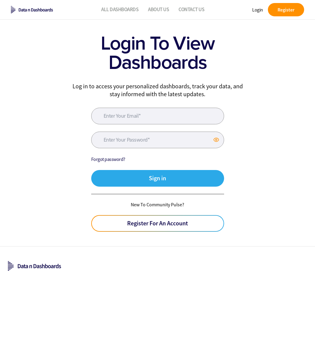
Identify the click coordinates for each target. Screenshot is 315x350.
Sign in (157, 178)
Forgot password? (108, 159)
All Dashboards (119, 9)
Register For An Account (157, 223)
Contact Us (191, 9)
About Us (158, 9)
